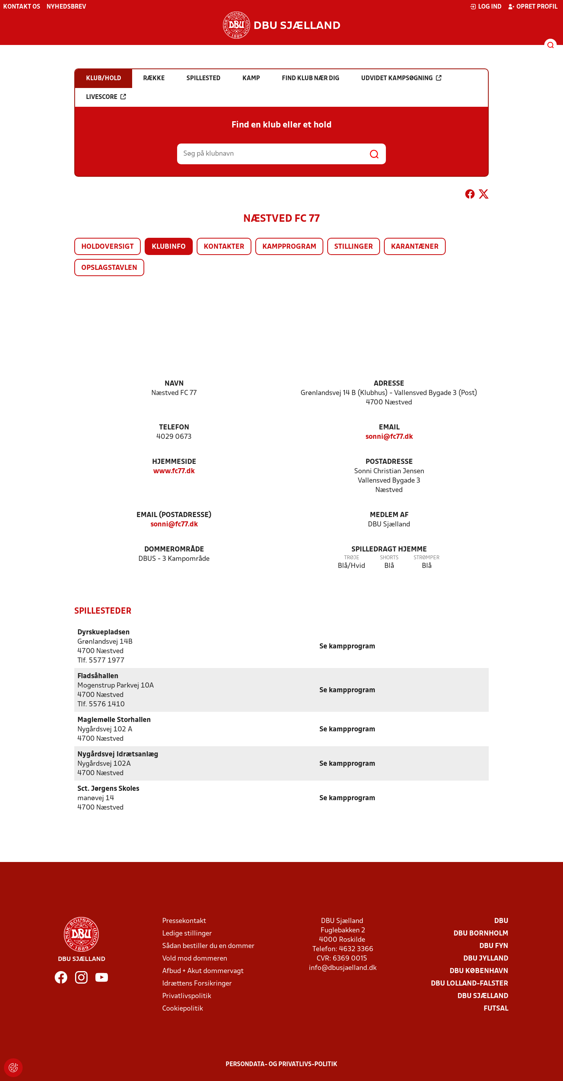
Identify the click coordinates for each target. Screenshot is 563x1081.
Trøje (351, 557)
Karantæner (415, 247)
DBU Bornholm (481, 933)
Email (389, 427)
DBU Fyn (493, 946)
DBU (501, 921)
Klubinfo (169, 247)
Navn (174, 384)
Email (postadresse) (174, 515)
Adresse (389, 384)
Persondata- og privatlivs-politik (281, 1064)
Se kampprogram (347, 646)
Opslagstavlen (109, 268)
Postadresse (389, 462)
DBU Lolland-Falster (469, 983)
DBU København (479, 971)
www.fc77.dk (174, 471)
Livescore (106, 97)
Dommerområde (174, 549)
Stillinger (353, 247)
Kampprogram (289, 247)
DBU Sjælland (482, 996)
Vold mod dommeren (194, 958)
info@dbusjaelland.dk (343, 967)
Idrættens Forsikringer (197, 983)
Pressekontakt (184, 921)
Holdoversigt (107, 247)
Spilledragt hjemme (389, 549)
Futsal (496, 1008)
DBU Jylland (485, 958)
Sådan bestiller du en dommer (208, 946)
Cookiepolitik (182, 1008)
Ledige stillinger (187, 933)
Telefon (174, 427)
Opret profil (533, 6)
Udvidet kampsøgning (401, 78)
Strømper (426, 557)
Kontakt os (21, 7)
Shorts (389, 557)
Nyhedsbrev (66, 7)
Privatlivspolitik (186, 996)
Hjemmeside (174, 462)
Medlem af (389, 515)
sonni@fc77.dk (389, 437)
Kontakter (224, 247)
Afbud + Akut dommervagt (203, 971)
